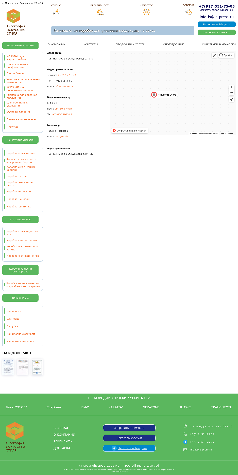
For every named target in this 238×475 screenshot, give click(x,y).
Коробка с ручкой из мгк (23, 255)
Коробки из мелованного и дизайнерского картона (23, 285)
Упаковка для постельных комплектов (24, 81)
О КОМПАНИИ (56, 44)
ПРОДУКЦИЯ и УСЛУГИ (130, 44)
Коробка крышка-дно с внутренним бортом (21, 161)
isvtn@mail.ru (62, 136)
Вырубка (12, 326)
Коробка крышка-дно (21, 153)
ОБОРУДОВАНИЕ (173, 44)
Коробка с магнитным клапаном (21, 168)
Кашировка (14, 311)
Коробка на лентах (19, 191)
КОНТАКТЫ (90, 44)
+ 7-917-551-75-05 (67, 75)
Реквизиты (63, 441)
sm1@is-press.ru (64, 108)
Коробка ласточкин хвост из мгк (23, 248)
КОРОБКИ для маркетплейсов (16, 58)
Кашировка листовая (20, 341)
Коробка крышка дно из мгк (22, 233)
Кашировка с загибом (21, 333)
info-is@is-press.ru (217, 17)
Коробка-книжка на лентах (20, 184)
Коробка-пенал (17, 176)
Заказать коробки (129, 438)
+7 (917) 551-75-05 (202, 434)
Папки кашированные (21, 119)
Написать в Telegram (216, 24)
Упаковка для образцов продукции (22, 96)
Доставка (62, 448)
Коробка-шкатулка (19, 206)
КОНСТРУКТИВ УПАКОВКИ (219, 44)
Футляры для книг (18, 111)
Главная (61, 428)
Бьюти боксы (15, 73)
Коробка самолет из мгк (22, 240)
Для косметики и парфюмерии (17, 65)
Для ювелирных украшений (17, 104)
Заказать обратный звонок (216, 9)
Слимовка (13, 318)
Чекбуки (12, 126)
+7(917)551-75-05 (217, 6)
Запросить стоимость (216, 32)
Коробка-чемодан (18, 198)
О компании (64, 434)
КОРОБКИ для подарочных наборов (20, 88)
